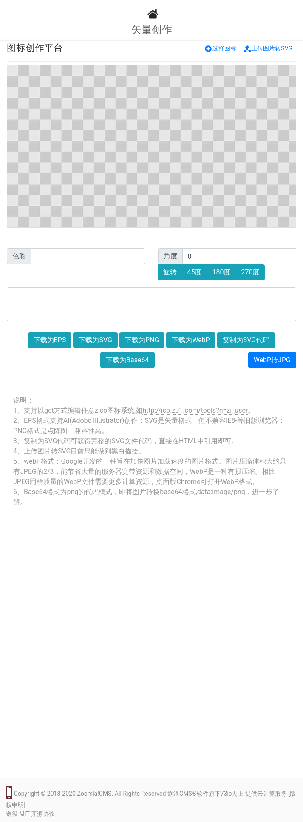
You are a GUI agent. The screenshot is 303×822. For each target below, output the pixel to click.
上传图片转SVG (268, 48)
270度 (250, 272)
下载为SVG (95, 340)
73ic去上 (232, 793)
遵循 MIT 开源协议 (30, 814)
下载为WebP (191, 340)
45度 (194, 272)
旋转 (170, 272)
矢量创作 (151, 30)
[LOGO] (151, 14)
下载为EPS (50, 340)
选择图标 (220, 48)
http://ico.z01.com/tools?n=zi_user (195, 410)
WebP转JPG (272, 360)
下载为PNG (142, 340)
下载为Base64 (127, 360)
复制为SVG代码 (246, 340)
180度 (221, 272)
